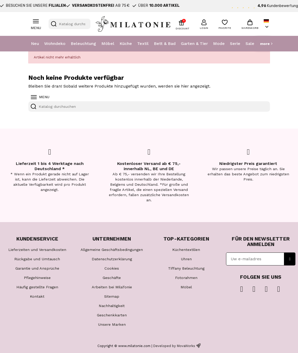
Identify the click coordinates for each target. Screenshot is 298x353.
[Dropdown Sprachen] (267, 24)
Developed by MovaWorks (174, 346)
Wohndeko (54, 43)
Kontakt (37, 296)
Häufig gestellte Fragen (37, 287)
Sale (250, 43)
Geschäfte (112, 278)
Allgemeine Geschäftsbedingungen (112, 250)
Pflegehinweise (37, 278)
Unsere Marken (112, 324)
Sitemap (111, 296)
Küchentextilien (186, 250)
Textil (143, 43)
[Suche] (69, 24)
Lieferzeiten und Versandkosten (37, 250)
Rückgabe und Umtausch (37, 259)
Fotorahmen (186, 278)
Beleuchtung (83, 43)
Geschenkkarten (112, 315)
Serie (235, 43)
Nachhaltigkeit (112, 306)
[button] (204, 23)
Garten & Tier (194, 43)
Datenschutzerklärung (112, 259)
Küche (126, 43)
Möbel (107, 43)
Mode (219, 43)
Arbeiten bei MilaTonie (112, 287)
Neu (35, 43)
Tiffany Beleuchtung (186, 268)
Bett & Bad (165, 43)
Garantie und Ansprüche (37, 268)
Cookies (111, 268)
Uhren (186, 259)
